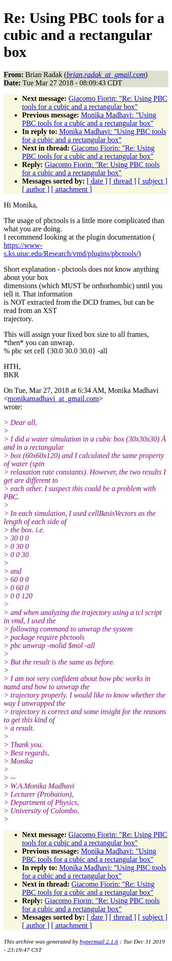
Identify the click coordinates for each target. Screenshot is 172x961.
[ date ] (97, 181)
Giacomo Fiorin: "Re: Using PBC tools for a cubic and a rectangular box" (94, 103)
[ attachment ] (71, 189)
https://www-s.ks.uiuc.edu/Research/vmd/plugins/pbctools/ (71, 249)
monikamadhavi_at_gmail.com (53, 398)
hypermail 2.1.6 (99, 941)
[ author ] (36, 189)
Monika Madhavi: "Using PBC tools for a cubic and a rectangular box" (89, 119)
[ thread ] (122, 181)
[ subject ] (152, 181)
